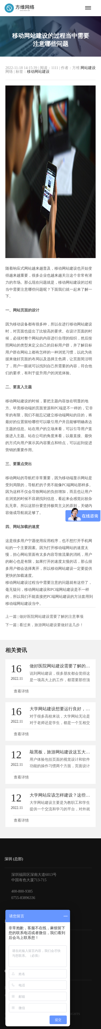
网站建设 (88, 68)
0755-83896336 (23, 898)
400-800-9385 (22, 891)
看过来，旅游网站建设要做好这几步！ (51, 625)
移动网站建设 (38, 72)
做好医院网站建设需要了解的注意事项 (51, 617)
